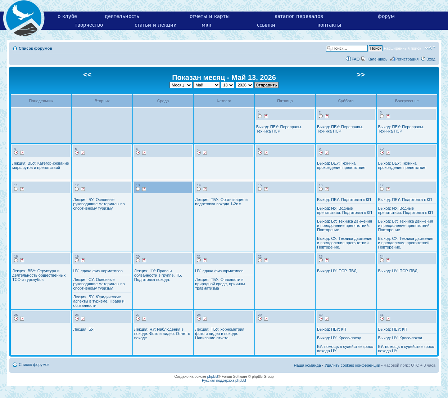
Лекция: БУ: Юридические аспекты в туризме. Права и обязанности (98, 301)
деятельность (122, 16)
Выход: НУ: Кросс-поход (339, 338)
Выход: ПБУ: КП (331, 329)
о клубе (67, 16)
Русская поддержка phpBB (224, 381)
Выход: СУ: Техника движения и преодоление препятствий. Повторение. (344, 242)
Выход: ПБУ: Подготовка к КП (344, 199)
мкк (206, 24)
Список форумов (35, 48)
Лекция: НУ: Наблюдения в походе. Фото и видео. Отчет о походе (162, 333)
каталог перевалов (299, 16)
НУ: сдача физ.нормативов (97, 271)
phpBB (212, 377)
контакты (329, 24)
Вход (430, 59)
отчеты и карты (210, 16)
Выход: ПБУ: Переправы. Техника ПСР (279, 129)
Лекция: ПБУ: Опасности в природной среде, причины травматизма (220, 283)
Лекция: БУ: (83, 329)
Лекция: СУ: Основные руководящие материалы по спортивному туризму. (99, 283)
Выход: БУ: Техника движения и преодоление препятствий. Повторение (344, 225)
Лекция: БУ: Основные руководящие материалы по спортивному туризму (99, 203)
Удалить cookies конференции (352, 365)
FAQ (355, 59)
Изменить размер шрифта (430, 48)
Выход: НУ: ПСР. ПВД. (337, 271)
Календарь (377, 59)
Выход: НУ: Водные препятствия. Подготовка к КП (344, 210)
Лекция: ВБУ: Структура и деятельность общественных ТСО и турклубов (38, 275)
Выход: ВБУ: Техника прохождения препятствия (341, 165)
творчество (89, 24)
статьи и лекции (156, 24)
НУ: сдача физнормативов (219, 271)
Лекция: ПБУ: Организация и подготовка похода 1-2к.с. (221, 201)
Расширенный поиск (402, 48)
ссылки (266, 24)
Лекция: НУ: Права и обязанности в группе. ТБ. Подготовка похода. (158, 275)
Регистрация (406, 59)
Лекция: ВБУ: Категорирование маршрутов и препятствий (40, 165)
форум (386, 16)
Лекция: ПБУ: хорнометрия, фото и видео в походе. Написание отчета (220, 333)
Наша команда (307, 365)
